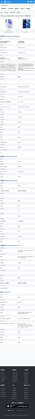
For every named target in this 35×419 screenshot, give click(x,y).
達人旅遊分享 (4, 396)
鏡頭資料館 (14, 375)
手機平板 (6, 12)
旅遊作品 (3, 394)
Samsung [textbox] (8, 30)
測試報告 (17, 8)
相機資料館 (14, 373)
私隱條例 (26, 398)
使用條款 (26, 396)
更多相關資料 (3, 42)
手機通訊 (26, 377)
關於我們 (26, 388)
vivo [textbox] (26, 30)
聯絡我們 (26, 390)
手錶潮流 (26, 383)
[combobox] (8, 30)
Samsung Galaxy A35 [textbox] (8, 32)
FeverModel (3, 377)
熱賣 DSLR (14, 396)
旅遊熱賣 (3, 390)
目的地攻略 (3, 392)
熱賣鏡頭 (14, 394)
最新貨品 (14, 390)
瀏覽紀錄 (28, 8)
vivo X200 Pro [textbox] (26, 32)
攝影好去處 (3, 388)
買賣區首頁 (26, 373)
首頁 (2, 12)
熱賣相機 (14, 392)
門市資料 (14, 388)
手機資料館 (3, 8)
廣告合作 (26, 392)
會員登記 (26, 394)
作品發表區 (3, 379)
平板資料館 (10, 8)
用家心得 (22, 8)
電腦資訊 (26, 379)
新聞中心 (3, 373)
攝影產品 (26, 375)
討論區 (2, 381)
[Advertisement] (17, 354)
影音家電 (26, 381)
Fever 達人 (3, 375)
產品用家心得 (15, 381)
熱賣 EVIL (14, 398)
